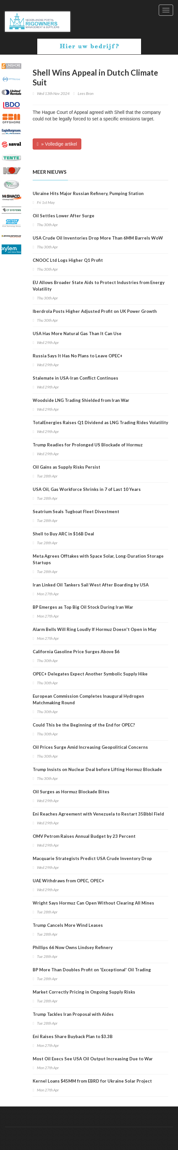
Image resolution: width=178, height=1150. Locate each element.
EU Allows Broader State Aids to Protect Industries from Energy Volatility (99, 286)
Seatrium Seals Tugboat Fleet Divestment (76, 511)
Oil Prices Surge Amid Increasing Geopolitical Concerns (90, 747)
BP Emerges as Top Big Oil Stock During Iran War (83, 607)
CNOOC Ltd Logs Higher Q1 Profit (68, 260)
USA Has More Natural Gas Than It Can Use (77, 333)
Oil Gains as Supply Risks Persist (66, 467)
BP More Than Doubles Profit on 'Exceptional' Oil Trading (92, 969)
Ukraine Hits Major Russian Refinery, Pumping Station (88, 193)
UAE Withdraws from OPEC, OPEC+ (68, 880)
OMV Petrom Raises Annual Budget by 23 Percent (84, 836)
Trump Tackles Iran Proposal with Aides (73, 1014)
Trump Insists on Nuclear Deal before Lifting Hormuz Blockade (97, 769)
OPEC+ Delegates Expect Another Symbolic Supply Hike (90, 673)
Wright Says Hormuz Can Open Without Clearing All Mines (93, 903)
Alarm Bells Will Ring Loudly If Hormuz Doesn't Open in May (94, 629)
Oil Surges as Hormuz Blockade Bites (71, 791)
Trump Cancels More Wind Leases (68, 925)
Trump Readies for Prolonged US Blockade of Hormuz (88, 444)
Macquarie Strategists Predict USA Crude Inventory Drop (92, 858)
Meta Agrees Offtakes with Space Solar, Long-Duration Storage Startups (98, 559)
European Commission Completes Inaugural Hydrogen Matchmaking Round (88, 699)
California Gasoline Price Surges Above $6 (76, 651)
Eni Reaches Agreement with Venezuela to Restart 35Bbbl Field (98, 814)
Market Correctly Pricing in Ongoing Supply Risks (84, 992)
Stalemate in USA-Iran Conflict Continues (75, 378)
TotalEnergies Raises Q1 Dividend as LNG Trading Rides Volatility (100, 422)
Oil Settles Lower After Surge (63, 215)
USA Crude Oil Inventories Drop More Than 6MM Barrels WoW (98, 238)
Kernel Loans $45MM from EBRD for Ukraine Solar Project (92, 1081)
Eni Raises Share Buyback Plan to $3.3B (73, 1036)
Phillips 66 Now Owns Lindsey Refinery (73, 947)
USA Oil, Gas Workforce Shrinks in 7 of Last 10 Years (87, 489)
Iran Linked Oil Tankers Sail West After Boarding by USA (91, 584)
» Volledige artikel (57, 144)
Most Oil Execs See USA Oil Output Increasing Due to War (93, 1058)
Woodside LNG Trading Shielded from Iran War (81, 400)
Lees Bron (85, 93)
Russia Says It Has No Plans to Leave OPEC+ (77, 355)
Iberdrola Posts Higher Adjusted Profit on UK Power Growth (95, 311)
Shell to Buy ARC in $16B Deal (63, 533)
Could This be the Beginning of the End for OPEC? (84, 725)
